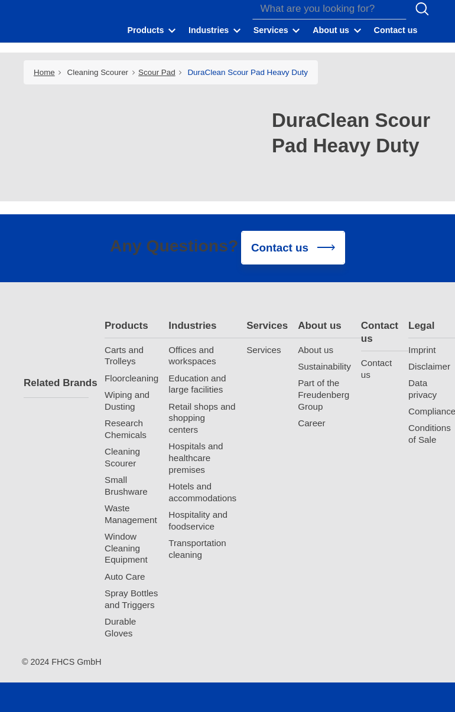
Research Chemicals (126, 429)
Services (267, 325)
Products (126, 325)
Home (44, 72)
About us (320, 325)
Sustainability (324, 366)
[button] (152, 30)
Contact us (379, 332)
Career (311, 423)
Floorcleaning (131, 378)
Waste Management (131, 514)
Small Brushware (126, 486)
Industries (192, 325)
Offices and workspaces (192, 356)
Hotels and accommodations (202, 492)
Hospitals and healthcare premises (195, 458)
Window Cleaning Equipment (126, 548)
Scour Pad (157, 72)
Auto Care (125, 576)
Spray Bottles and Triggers (131, 599)
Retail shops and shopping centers (201, 418)
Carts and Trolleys (124, 356)
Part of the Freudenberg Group (323, 394)
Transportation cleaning (197, 549)
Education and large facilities (197, 384)
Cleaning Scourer (98, 72)
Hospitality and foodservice (198, 520)
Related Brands (56, 382)
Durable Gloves (120, 627)
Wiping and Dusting (127, 400)
